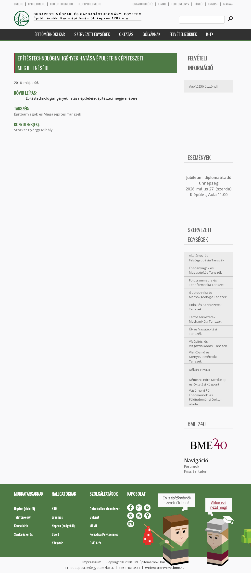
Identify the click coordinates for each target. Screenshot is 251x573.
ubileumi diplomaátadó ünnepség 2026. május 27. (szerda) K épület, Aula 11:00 (209, 186)
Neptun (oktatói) (24, 508)
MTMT (93, 525)
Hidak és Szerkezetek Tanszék (205, 307)
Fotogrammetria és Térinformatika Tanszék (207, 282)
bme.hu (18, 4)
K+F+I (210, 34)
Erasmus (57, 517)
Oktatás (126, 34)
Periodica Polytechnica (103, 534)
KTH (54, 508)
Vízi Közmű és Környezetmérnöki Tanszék (203, 356)
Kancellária (21, 525)
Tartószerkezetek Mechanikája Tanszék (205, 319)
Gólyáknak (151, 34)
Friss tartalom (196, 471)
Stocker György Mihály (33, 130)
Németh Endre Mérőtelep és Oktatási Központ (207, 381)
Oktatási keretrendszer (104, 508)
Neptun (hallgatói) (63, 525)
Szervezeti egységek (92, 34)
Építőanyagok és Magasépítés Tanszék (47, 114)
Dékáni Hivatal (200, 369)
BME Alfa (95, 542)
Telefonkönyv (180, 4)
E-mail (162, 4)
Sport (55, 534)
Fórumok (191, 466)
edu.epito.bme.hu (61, 4)
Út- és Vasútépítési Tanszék (203, 331)
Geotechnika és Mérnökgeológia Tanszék (208, 294)
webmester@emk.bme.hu (165, 567)
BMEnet (94, 517)
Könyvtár (57, 542)
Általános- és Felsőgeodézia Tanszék (206, 257)
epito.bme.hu (36, 4)
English (213, 4)
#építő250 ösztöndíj (203, 86)
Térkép (198, 4)
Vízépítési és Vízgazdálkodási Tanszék (208, 343)
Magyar (228, 4)
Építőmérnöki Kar (50, 34)
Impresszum (91, 562)
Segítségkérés (23, 534)
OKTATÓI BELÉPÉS (143, 4)
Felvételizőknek (183, 34)
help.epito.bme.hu (89, 4)
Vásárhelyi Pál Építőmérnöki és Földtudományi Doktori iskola (206, 397)
